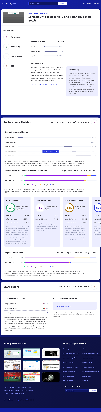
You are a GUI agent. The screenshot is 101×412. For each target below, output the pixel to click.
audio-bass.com (67, 381)
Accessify (9, 3)
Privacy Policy (8, 393)
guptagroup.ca (87, 362)
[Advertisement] (60, 32)
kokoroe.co (85, 349)
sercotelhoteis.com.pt (38, 13)
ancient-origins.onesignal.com (91, 371)
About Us (96, 3)
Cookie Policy (19, 393)
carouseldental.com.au (70, 367)
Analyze (62, 3)
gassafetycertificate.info (90, 353)
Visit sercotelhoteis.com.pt (44, 85)
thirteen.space (86, 376)
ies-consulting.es (68, 376)
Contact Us (22, 387)
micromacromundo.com (70, 353)
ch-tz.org (65, 349)
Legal (29, 387)
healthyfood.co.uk (68, 371)
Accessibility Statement (11, 390)
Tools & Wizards (86, 3)
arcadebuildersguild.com (70, 358)
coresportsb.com (68, 362)
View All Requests (50, 151)
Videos (6, 387)
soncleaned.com (87, 358)
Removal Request (27, 390)
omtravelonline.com (88, 367)
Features (13, 387)
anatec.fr (85, 381)
